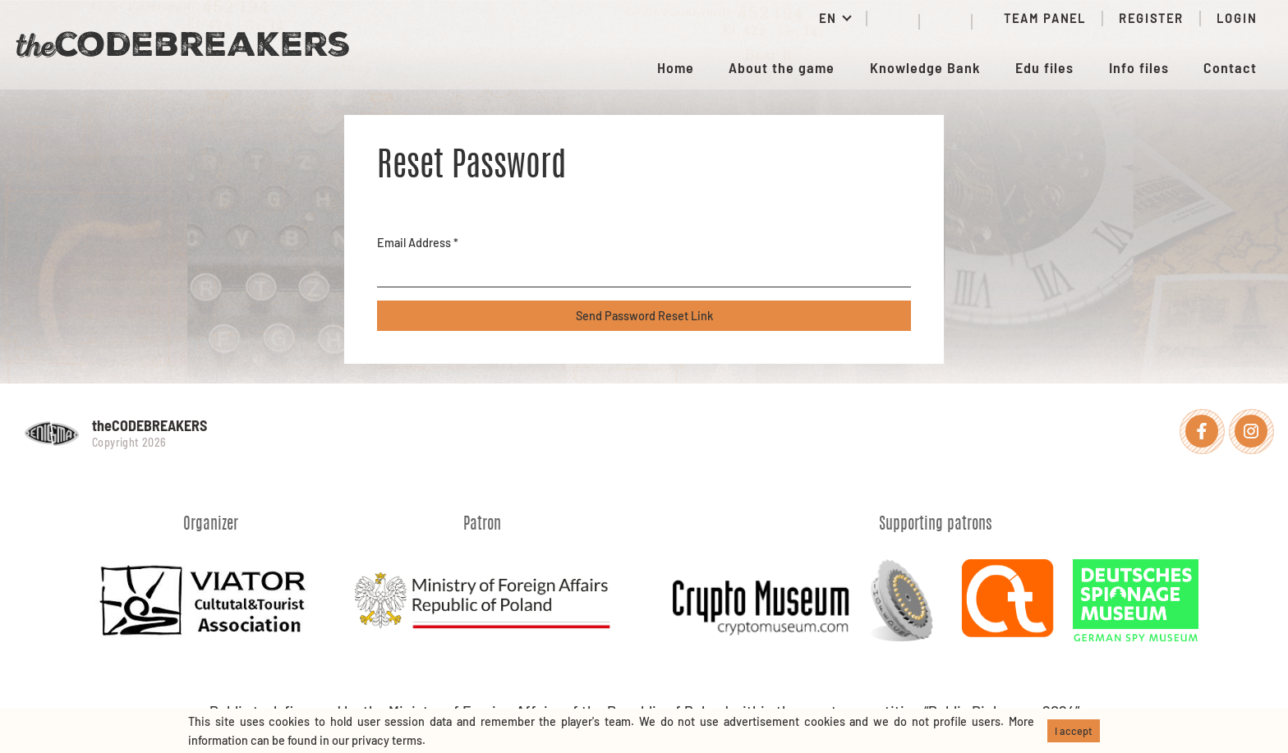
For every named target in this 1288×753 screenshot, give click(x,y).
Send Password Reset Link (644, 316)
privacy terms (387, 740)
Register (1151, 18)
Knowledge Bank (925, 67)
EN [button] (829, 18)
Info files (1139, 67)
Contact (1230, 67)
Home (675, 67)
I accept (1073, 730)
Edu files (1044, 67)
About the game (782, 67)
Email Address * (417, 243)
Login (1237, 18)
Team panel (1037, 18)
